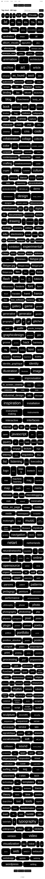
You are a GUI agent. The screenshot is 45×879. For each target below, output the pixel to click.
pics (16, 1)
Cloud (15, 5)
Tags (11, 1)
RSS (19, 1)
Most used (21, 5)
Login (41, 1)
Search (41, 10)
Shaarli (23, 877)
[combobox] (31, 10)
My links (6, 1)
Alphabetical (28, 5)
